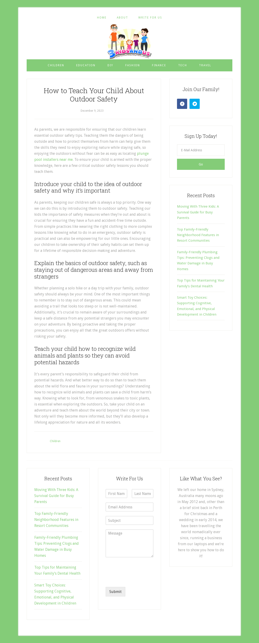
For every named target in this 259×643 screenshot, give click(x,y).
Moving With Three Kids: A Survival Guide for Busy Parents (198, 212)
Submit (115, 591)
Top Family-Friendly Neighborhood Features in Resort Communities (198, 235)
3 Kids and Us (129, 41)
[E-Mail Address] (201, 150)
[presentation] (141, 579)
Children (55, 441)
